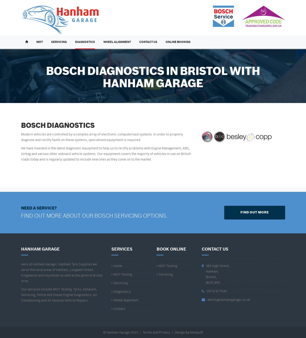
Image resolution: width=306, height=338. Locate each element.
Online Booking (178, 42)
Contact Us (148, 42)
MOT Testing (123, 274)
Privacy (164, 332)
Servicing (59, 42)
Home (118, 266)
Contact (119, 309)
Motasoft (196, 332)
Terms (147, 332)
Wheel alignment (126, 300)
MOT (39, 42)
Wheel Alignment (117, 42)
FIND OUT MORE (254, 212)
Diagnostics (85, 42)
